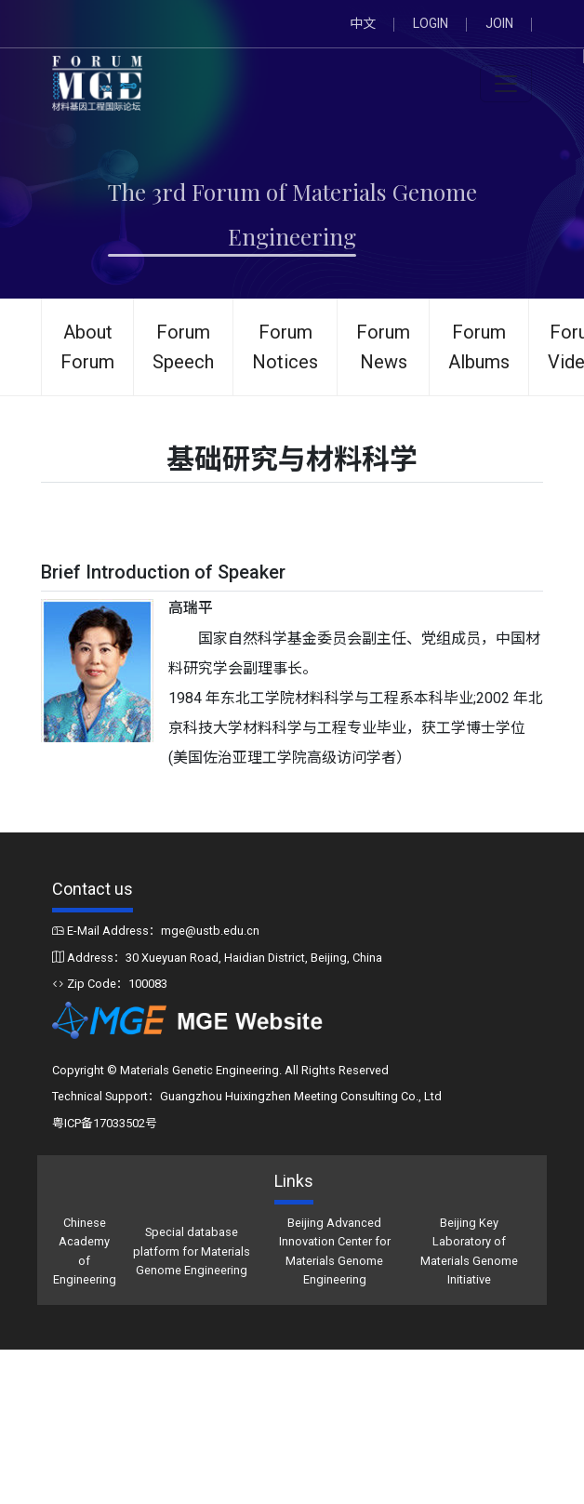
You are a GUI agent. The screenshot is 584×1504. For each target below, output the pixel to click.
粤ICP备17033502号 (104, 1123)
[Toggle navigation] (506, 83)
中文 (363, 23)
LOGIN (430, 23)
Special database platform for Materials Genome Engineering (191, 1251)
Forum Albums (479, 347)
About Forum (87, 347)
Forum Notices (285, 347)
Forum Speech (183, 347)
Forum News (383, 347)
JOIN (499, 23)
